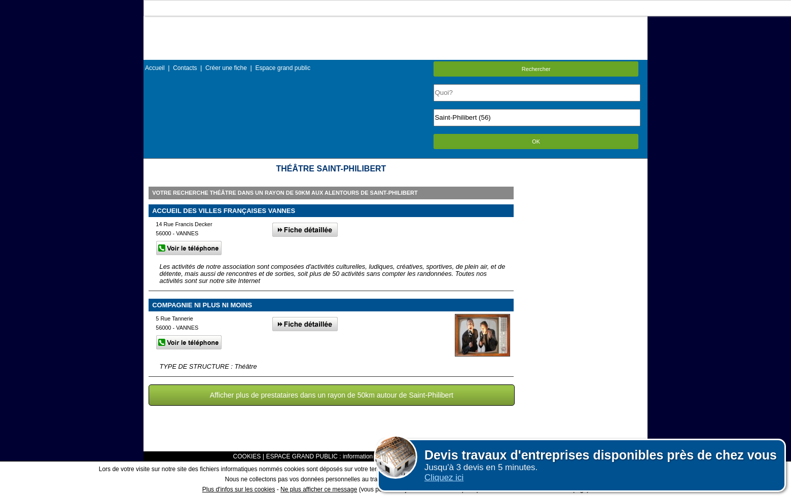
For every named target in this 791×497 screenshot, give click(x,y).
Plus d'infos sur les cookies (238, 489)
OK (536, 141)
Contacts (185, 68)
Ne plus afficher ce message (318, 489)
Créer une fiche (226, 68)
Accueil (155, 68)
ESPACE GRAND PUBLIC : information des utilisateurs (340, 456)
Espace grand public (282, 68)
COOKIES (247, 456)
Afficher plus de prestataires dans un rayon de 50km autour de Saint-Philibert (331, 395)
